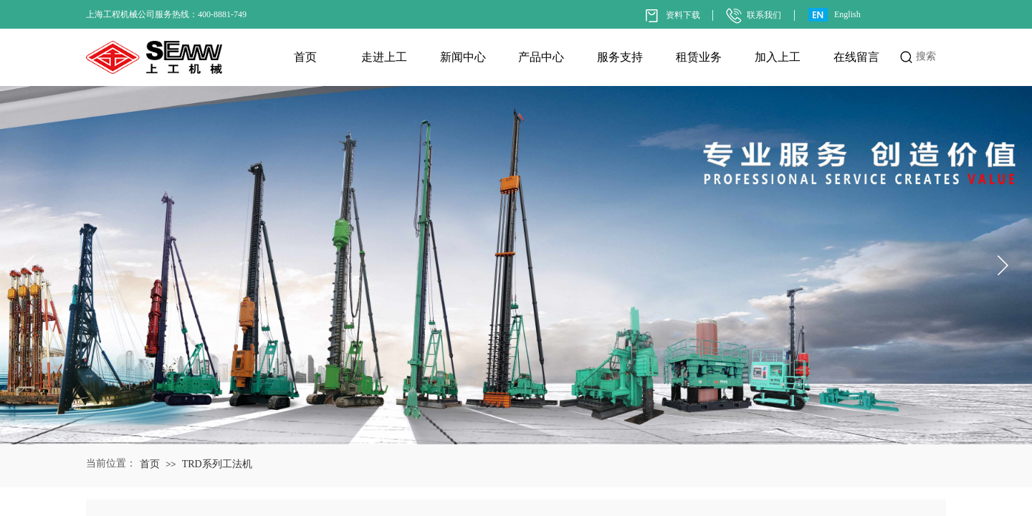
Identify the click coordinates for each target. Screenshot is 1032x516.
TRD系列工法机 (217, 464)
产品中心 (541, 57)
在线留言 (856, 57)
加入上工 (778, 57)
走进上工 (384, 57)
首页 (305, 57)
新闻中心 (463, 57)
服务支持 (620, 57)
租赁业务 (699, 57)
